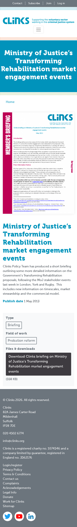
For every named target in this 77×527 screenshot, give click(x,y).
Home (10, 102)
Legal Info (9, 492)
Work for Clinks (13, 501)
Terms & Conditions (17, 474)
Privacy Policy (12, 469)
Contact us (10, 479)
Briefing (14, 325)
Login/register (12, 465)
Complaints (11, 483)
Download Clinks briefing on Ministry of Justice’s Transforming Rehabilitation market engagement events (37, 364)
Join (48, 3)
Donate (8, 497)
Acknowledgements (17, 488)
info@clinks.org (13, 441)
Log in (61, 3)
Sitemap (8, 506)
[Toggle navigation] (38, 29)
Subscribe (34, 3)
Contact (17, 3)
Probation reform (21, 340)
